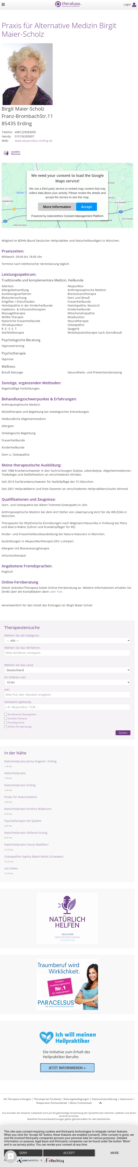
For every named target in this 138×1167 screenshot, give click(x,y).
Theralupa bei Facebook (47, 1099)
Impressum (126, 1099)
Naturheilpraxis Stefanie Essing (25, 833)
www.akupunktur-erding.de (33, 141)
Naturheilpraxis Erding (20, 785)
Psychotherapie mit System (22, 821)
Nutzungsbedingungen (76, 1099)
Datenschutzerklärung (104, 1099)
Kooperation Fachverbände (51, 1103)
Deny (23, 1153)
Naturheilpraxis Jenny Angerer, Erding (30, 761)
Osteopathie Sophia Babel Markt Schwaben (33, 856)
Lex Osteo (11, 868)
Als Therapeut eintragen (17, 1099)
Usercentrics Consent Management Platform (75, 215)
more (114, 1153)
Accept (86, 206)
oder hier (56, 591)
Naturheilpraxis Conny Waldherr (26, 844)
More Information (57, 206)
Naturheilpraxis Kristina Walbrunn (28, 809)
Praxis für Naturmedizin (20, 797)
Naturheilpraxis (15, 773)
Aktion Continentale (81, 1103)
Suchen (123, 732)
